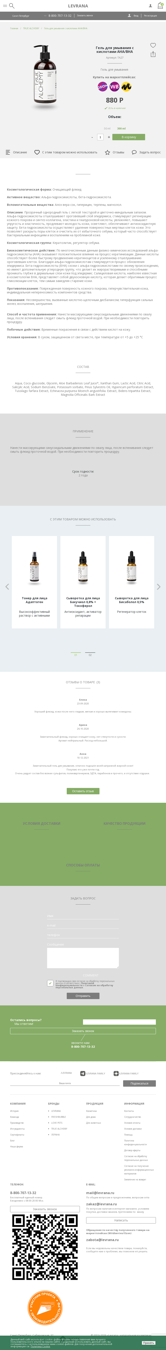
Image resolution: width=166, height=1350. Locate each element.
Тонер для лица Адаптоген (34, 600)
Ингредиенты (17, 1128)
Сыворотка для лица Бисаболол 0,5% (131, 600)
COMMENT (91, 975)
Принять (148, 1343)
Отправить (83, 996)
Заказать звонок (85, 15)
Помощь (128, 1134)
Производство (17, 1122)
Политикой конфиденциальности (75, 984)
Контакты (129, 1110)
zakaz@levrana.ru (101, 1204)
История (14, 1110)
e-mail (51, 925)
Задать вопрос (146, 152)
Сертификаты (17, 1134)
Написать (121, 1220)
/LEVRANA (66, 1072)
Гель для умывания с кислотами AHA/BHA (65, 28)
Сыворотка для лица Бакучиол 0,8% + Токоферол (83, 602)
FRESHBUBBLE (58, 1116)
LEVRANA (56, 1110)
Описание (16, 152)
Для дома (91, 1116)
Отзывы (114, 152)
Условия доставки (133, 1128)
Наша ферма (16, 1146)
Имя (50, 916)
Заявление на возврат (135, 1179)
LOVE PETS (56, 1122)
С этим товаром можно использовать (65, 152)
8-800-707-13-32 (60, 16)
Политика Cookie (40, 1346)
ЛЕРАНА (55, 1134)
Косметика (91, 1110)
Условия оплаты (132, 1122)
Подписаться (139, 1083)
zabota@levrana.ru (102, 1240)
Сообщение (55, 944)
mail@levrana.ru (100, 1193)
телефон (53, 935)
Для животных (93, 1122)
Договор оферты (132, 1150)
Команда (14, 1116)
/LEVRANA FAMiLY (92, 1073)
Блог (12, 1140)
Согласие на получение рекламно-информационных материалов (139, 1169)
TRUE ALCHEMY (59, 1128)
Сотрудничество (132, 1116)
